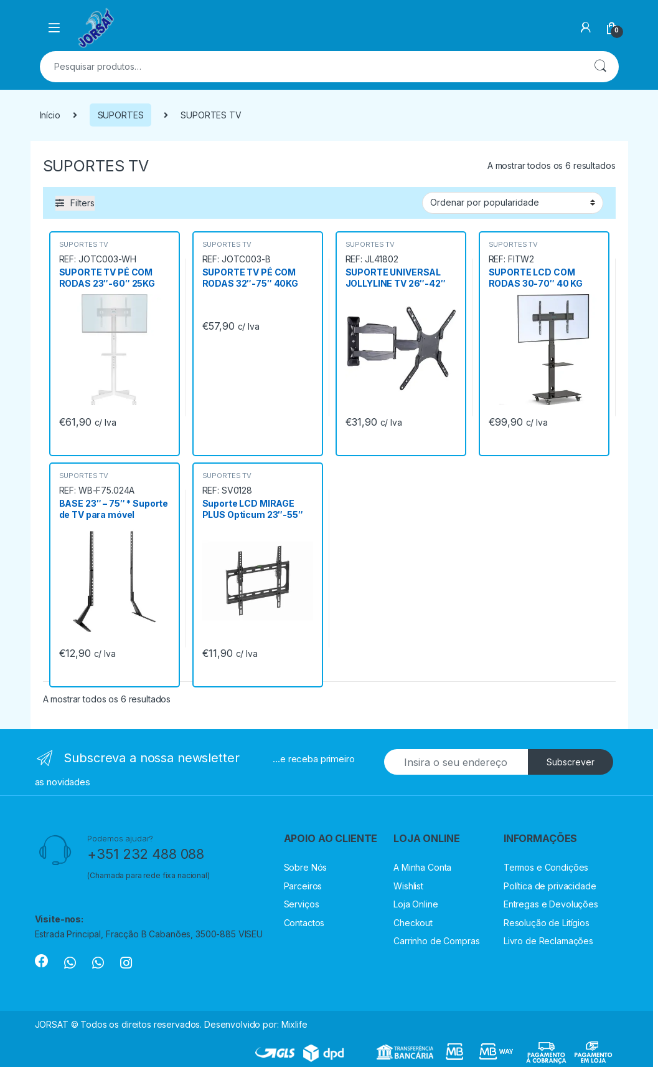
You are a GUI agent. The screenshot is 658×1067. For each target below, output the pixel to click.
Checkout (413, 922)
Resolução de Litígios (547, 922)
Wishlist (408, 886)
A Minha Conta (422, 867)
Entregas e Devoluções (551, 904)
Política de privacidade (550, 886)
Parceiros (303, 886)
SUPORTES (121, 115)
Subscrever (571, 762)
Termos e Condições (546, 867)
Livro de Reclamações (548, 940)
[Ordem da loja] (512, 202)
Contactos (304, 922)
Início (50, 115)
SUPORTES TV (83, 244)
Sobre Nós (305, 867)
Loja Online (415, 904)
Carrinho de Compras (436, 940)
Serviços (301, 904)
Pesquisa (600, 66)
